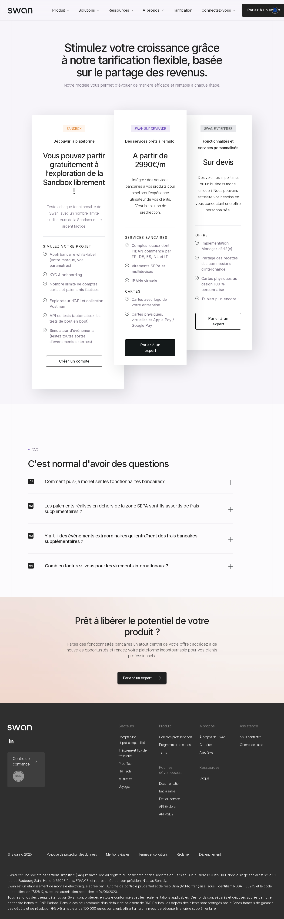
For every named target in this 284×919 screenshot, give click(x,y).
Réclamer (183, 854)
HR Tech (125, 771)
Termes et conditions (153, 854)
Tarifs (163, 752)
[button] (60, 10)
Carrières (206, 745)
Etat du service (169, 799)
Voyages (124, 786)
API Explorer (168, 806)
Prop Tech (126, 763)
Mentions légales (117, 854)
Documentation (169, 783)
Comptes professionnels (175, 737)
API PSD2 (166, 814)
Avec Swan (207, 752)
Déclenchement (210, 854)
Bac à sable (167, 791)
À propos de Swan (213, 737)
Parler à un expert (150, 348)
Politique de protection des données (72, 854)
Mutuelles (125, 779)
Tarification (182, 10)
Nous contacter (250, 737)
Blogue (204, 778)
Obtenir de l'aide (251, 745)
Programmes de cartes (174, 745)
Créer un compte (74, 361)
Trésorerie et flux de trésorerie (133, 753)
